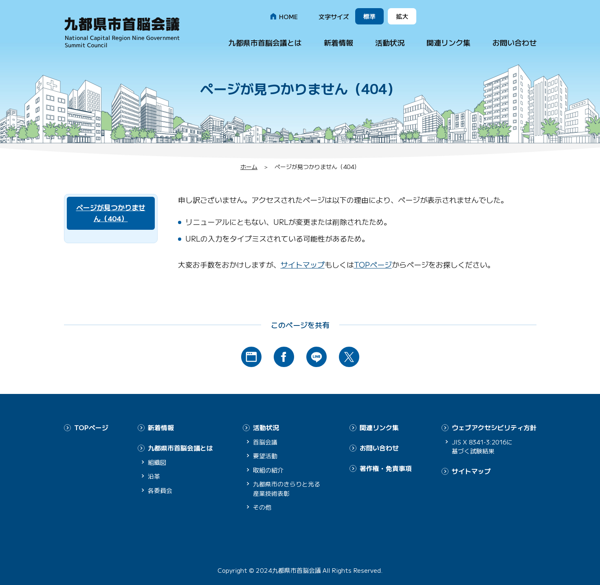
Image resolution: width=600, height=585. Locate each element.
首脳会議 (265, 441)
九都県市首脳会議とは (265, 42)
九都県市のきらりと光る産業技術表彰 (286, 488)
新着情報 (338, 42)
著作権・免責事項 (386, 467)
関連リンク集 (448, 42)
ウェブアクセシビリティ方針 (494, 427)
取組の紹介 (268, 469)
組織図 (157, 461)
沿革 (154, 475)
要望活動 (265, 455)
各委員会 (160, 489)
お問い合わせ (514, 42)
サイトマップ (303, 264)
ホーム (248, 167)
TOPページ (373, 264)
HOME (288, 16)
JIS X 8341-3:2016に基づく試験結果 (484, 446)
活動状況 (389, 42)
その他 (262, 507)
